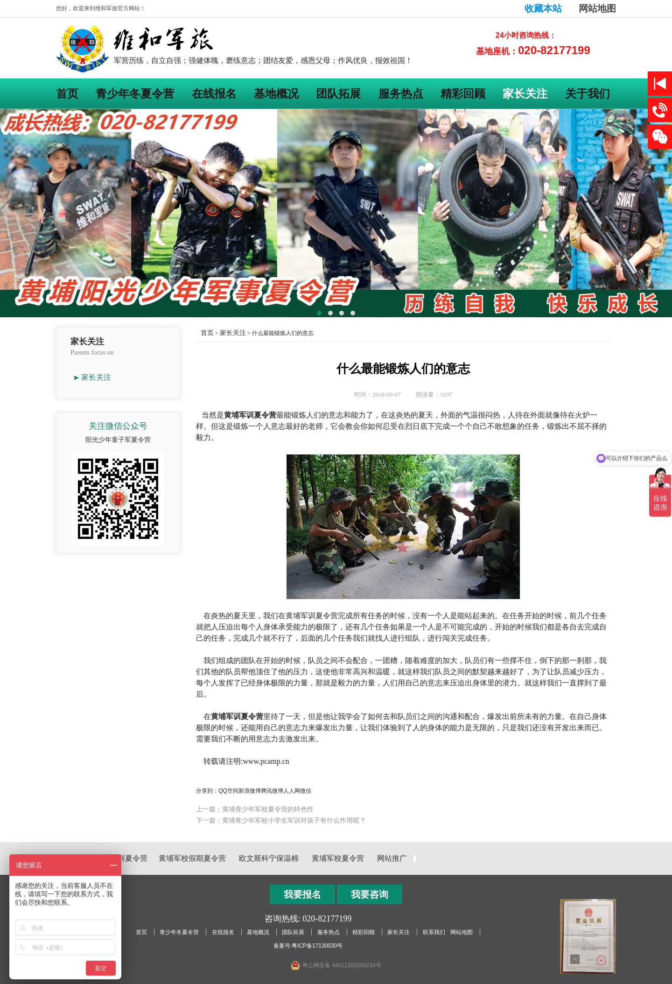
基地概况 (276, 93)
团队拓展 (338, 93)
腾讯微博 (272, 791)
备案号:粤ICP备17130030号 (308, 945)
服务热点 (400, 93)
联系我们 (434, 932)
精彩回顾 (463, 93)
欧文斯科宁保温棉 (269, 858)
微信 (305, 791)
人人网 (291, 791)
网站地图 (597, 8)
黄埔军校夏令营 (338, 858)
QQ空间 (228, 791)
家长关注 (525, 93)
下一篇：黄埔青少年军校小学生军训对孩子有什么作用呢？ (281, 820)
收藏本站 (543, 8)
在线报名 (214, 93)
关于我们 (587, 93)
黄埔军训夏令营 (121, 858)
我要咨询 (369, 894)
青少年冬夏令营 (135, 93)
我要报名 (302, 894)
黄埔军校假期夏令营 (192, 858)
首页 (67, 93)
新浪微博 (249, 791)
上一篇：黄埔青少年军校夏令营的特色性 (255, 809)
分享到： (207, 791)
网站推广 (392, 858)
